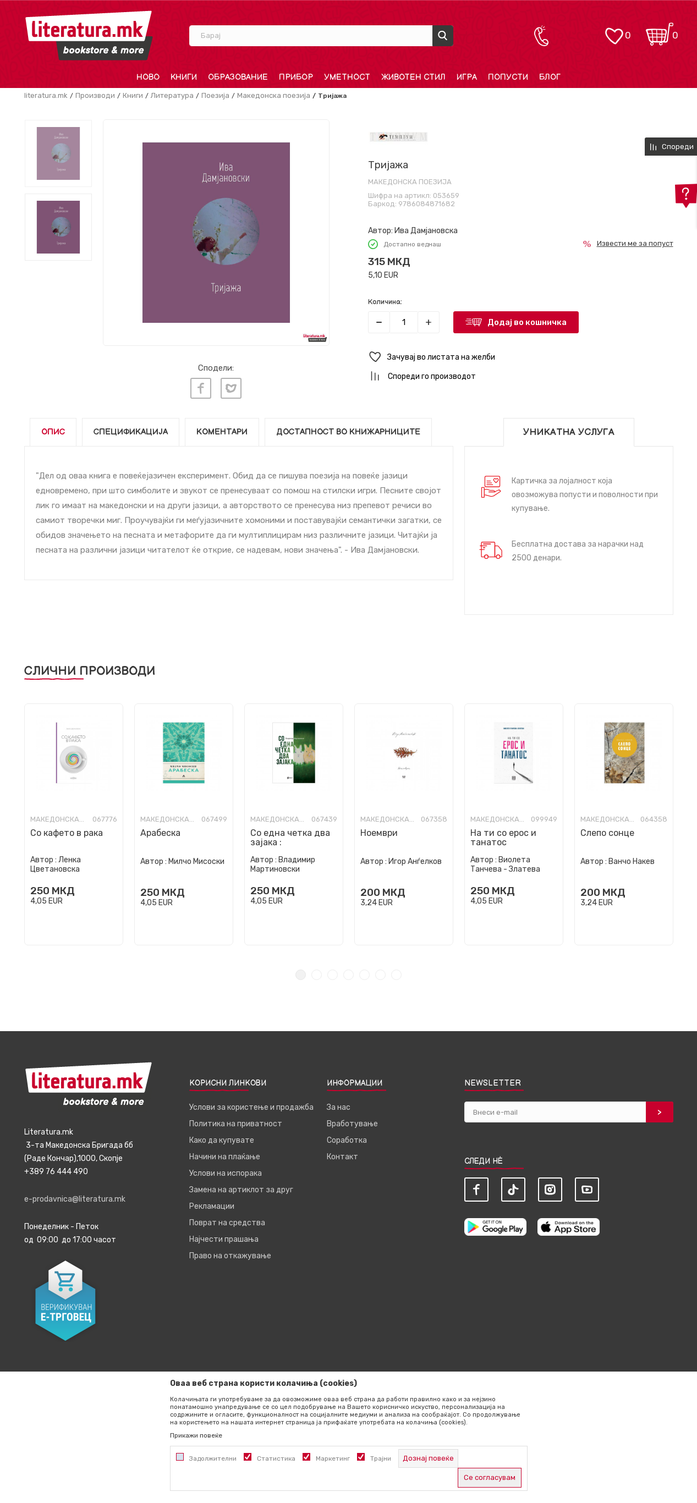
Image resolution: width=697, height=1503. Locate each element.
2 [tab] (316, 975)
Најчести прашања (224, 1239)
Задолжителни (213, 1458)
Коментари (222, 432)
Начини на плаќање (224, 1156)
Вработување (352, 1123)
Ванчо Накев (631, 861)
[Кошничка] (659, 30)
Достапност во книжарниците (348, 432)
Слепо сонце (607, 833)
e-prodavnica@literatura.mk (74, 1199)
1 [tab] (300, 975)
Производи (95, 95)
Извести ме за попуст (635, 243)
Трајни (380, 1458)
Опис (53, 432)
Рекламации (211, 1206)
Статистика (276, 1458)
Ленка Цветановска (55, 864)
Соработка (347, 1140)
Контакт (342, 1156)
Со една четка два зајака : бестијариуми (290, 842)
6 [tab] (380, 975)
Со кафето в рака (66, 833)
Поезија (215, 95)
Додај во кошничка (527, 322)
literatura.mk (46, 95)
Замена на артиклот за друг (241, 1189)
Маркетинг (333, 1458)
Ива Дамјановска (426, 230)
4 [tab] (348, 975)
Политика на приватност (235, 1123)
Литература (172, 95)
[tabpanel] (73, 824)
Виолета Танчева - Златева (505, 864)
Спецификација (131, 432)
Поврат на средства (227, 1222)
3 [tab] (332, 975)
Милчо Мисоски (196, 861)
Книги (133, 95)
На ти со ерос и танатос (503, 837)
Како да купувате (221, 1140)
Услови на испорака (225, 1173)
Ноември (379, 833)
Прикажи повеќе (196, 1435)
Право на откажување (230, 1255)
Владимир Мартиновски (282, 864)
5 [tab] (364, 975)
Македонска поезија (273, 95)
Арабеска (160, 833)
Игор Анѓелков (415, 861)
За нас (338, 1107)
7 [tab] (396, 975)
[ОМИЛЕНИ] (614, 30)
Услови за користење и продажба (251, 1107)
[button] (520, 357)
